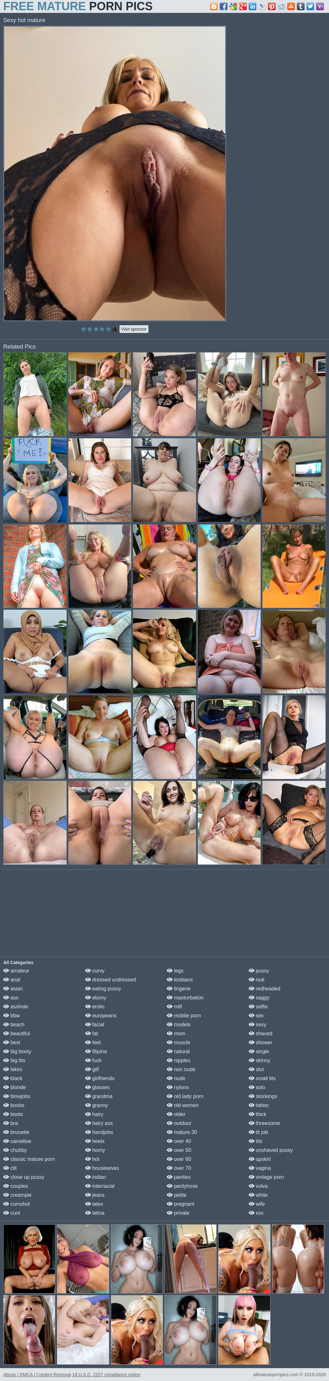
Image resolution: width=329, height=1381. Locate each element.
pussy (259, 970)
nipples (178, 1060)
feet (93, 1042)
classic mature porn (29, 1159)
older (176, 1114)
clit (10, 1168)
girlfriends (100, 1078)
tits (255, 1141)
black (12, 1078)
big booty (17, 1051)
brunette (16, 1132)
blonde (14, 1087)
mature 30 (182, 1132)
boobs (13, 1105)
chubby (15, 1150)
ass (10, 997)
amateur (16, 970)
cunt (11, 1213)
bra (10, 1123)
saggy (259, 997)
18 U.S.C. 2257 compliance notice (106, 1374)
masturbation (185, 997)
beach (13, 1024)
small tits (262, 1078)
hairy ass (99, 1123)
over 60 (179, 1159)
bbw (11, 1015)
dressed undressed (110, 979)
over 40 (179, 1141)
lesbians (180, 979)
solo (257, 1087)
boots (13, 1114)
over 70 (179, 1168)
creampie (17, 1195)
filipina (96, 1051)
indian (95, 1177)
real (256, 979)
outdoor (179, 1123)
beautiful (16, 1033)
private (178, 1213)
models (179, 1024)
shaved (260, 1033)
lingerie (179, 988)
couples (15, 1186)
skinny (260, 1060)
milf (174, 1006)
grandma (99, 1096)
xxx (256, 1213)
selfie (258, 1006)
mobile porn (184, 1015)
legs (175, 970)
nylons (178, 1087)
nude (176, 1078)
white (258, 1195)
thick (257, 1114)
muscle (178, 1042)
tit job (258, 1132)
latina (95, 1213)
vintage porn (266, 1177)
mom (176, 1033)
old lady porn (185, 1096)
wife (257, 1204)
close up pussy (23, 1177)
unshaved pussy (271, 1150)
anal (11, 979)
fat (91, 1033)
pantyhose (182, 1186)
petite (177, 1195)
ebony (95, 997)
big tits (14, 1060)
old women (183, 1105)
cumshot (16, 1204)
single (259, 1051)
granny (96, 1105)
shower (260, 1042)
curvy (95, 970)
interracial (100, 1186)
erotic (95, 1006)
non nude (181, 1069)
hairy (94, 1114)
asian (13, 988)
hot (92, 1159)
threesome (264, 1123)
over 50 (179, 1150)
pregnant (180, 1204)
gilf (92, 1069)
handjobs (99, 1132)
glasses (97, 1087)
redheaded (264, 988)
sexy (257, 1024)
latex (94, 1204)
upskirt (260, 1159)
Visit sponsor (134, 329)
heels (95, 1141)
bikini (12, 1069)
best (11, 1042)
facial (94, 1024)
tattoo (259, 1105)
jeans (95, 1195)
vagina (260, 1168)
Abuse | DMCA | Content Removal (37, 1374)
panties (179, 1177)
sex (256, 1015)
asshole (15, 1006)
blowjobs (17, 1096)
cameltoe (17, 1141)
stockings (263, 1096)
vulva (258, 1186)
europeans (101, 1015)
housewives (102, 1168)
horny (95, 1150)
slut (256, 1069)
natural (178, 1051)
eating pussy (103, 988)
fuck (93, 1060)
